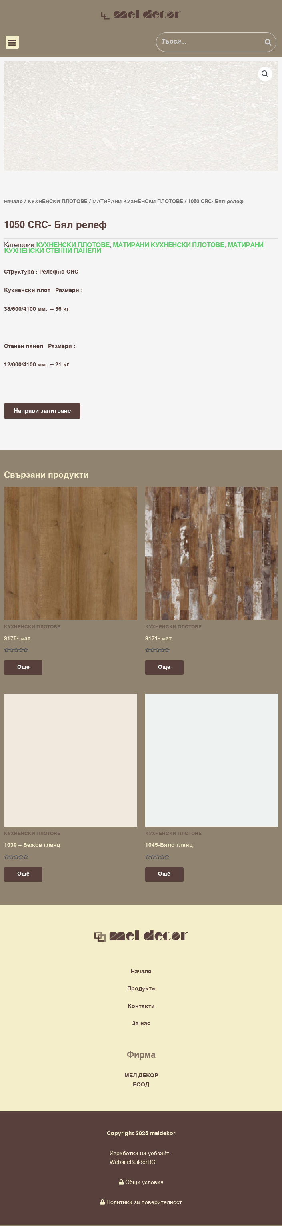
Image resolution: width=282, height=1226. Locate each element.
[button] (12, 42)
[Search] (268, 42)
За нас (141, 1025)
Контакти (141, 1007)
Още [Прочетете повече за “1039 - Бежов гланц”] (26, 875)
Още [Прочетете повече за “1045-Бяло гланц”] (167, 875)
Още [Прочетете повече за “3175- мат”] (26, 667)
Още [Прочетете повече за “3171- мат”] (167, 667)
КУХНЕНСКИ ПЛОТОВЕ (58, 201)
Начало (13, 201)
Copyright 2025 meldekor (141, 1135)
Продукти (141, 990)
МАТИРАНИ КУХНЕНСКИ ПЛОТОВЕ (137, 201)
